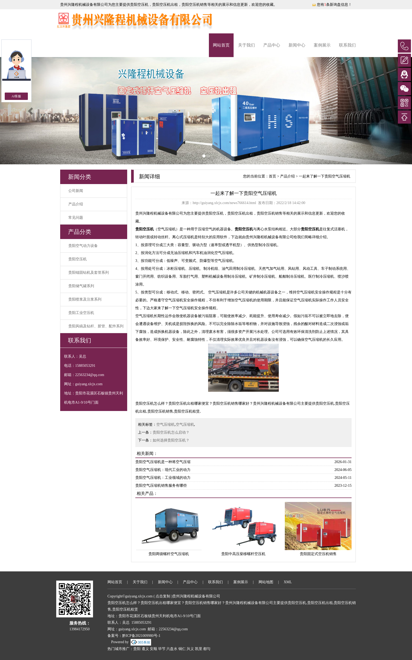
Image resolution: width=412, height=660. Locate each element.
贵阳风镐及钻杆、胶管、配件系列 (95, 326)
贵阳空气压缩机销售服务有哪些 (161, 486)
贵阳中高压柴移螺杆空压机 (243, 554)
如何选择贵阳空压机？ (171, 440)
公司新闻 (75, 191)
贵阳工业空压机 (81, 313)
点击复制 (163, 596)
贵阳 (137, 649)
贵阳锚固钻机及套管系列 (88, 273)
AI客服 (16, 96)
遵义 (145, 649)
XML (288, 582)
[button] (31, 110)
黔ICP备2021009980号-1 (141, 636)
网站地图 (266, 582)
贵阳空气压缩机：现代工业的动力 (162, 470)
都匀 (206, 649)
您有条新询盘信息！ (332, 5)
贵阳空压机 (139, 5)
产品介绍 (75, 204)
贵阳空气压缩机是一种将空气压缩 (162, 462)
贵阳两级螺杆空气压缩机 (168, 554)
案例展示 (322, 45)
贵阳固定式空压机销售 (318, 554)
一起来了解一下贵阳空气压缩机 (324, 176)
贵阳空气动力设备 (83, 246)
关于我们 (246, 45)
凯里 (198, 649)
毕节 (162, 649)
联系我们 (347, 45)
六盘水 (171, 649)
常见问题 (75, 218)
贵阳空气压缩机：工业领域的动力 (162, 478)
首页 (272, 176)
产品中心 (271, 45)
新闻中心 (297, 45)
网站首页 (221, 45)
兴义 (190, 649)
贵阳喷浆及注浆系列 (84, 299)
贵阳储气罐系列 (81, 286)
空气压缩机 (165, 425)
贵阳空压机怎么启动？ (171, 432)
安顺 (153, 649)
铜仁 (182, 649)
